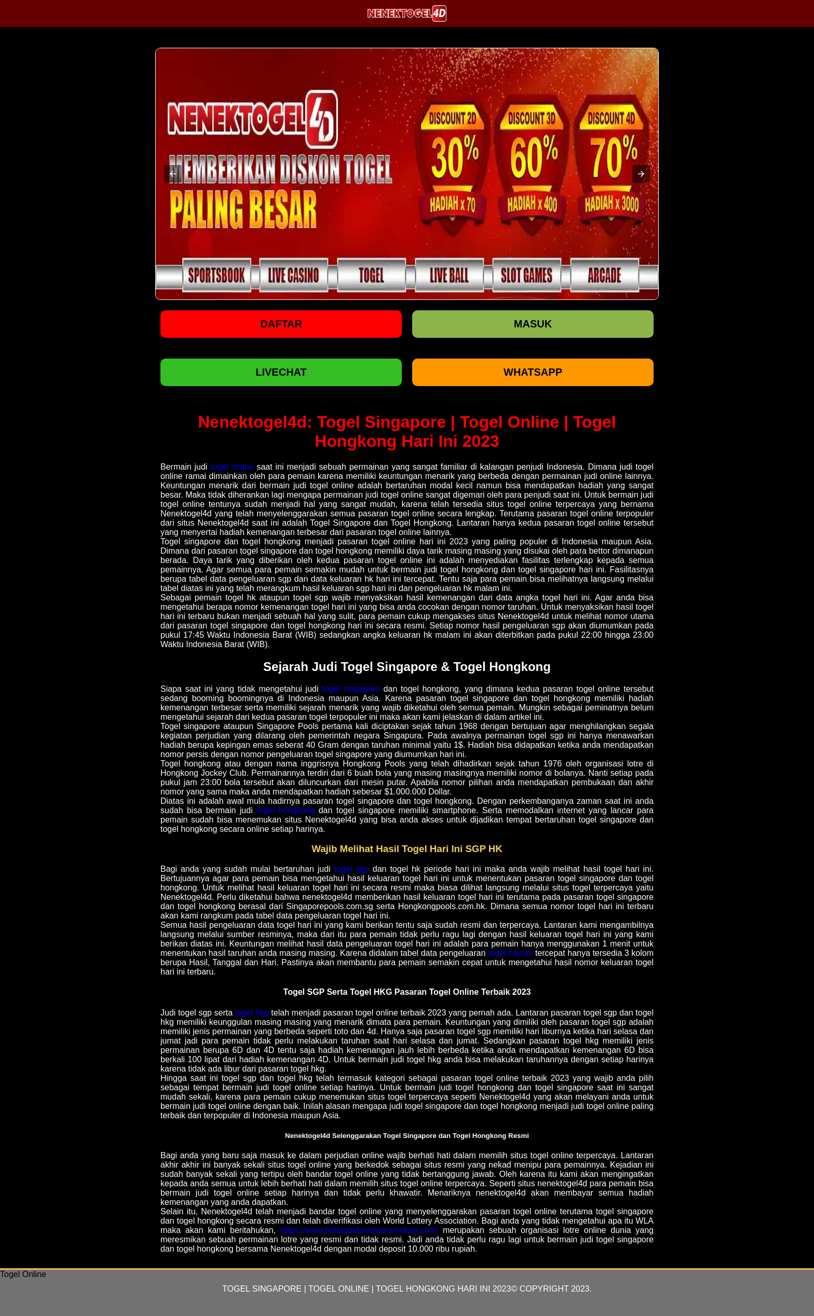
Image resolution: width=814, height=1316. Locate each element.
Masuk (533, 324)
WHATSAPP (533, 372)
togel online (231, 466)
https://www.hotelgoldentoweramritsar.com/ (359, 1230)
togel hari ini (510, 953)
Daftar (281, 324)
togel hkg (252, 1012)
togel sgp (351, 869)
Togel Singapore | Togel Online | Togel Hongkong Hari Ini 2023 (366, 1288)
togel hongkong (285, 810)
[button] (173, 174)
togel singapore (351, 688)
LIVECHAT (281, 372)
